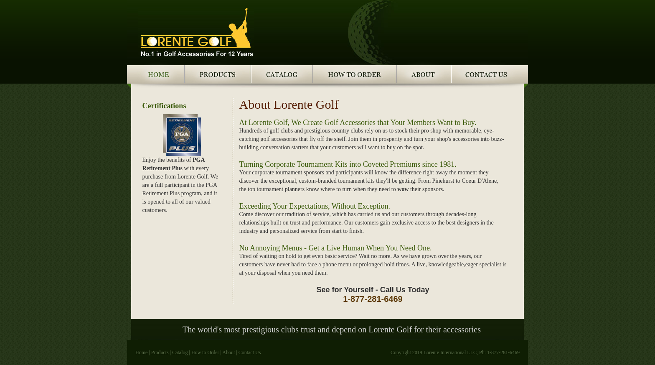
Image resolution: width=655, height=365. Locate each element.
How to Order (205, 352)
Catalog (180, 352)
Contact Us (250, 352)
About (228, 352)
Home (141, 352)
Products (160, 352)
